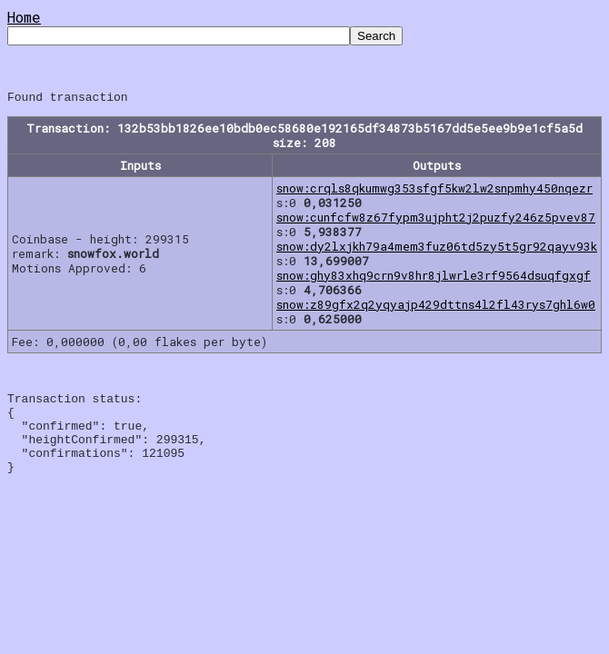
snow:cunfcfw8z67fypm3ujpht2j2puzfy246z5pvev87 (435, 220)
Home (24, 16)
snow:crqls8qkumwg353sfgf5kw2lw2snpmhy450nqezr (434, 190)
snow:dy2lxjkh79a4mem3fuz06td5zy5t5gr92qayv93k (436, 249)
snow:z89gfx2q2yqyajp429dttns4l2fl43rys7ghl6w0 (435, 307)
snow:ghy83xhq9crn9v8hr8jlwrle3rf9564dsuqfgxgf (433, 278)
